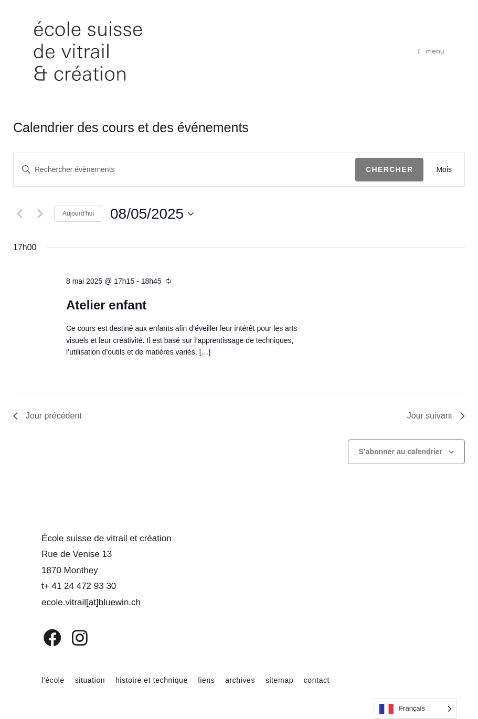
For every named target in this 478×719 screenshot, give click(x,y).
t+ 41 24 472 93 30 (78, 586)
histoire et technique (151, 680)
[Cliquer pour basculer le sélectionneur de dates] (152, 213)
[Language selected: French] (415, 709)
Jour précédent (47, 415)
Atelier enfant (106, 305)
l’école (53, 680)
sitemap (279, 680)
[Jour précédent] (19, 214)
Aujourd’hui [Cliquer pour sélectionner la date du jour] (78, 213)
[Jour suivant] (40, 214)
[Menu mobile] (431, 51)
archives (240, 680)
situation (90, 680)
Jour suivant (436, 415)
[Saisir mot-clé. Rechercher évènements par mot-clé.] (184, 169)
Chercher (389, 169)
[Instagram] (73, 637)
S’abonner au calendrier (401, 451)
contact (317, 680)
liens (206, 680)
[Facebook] (45, 637)
